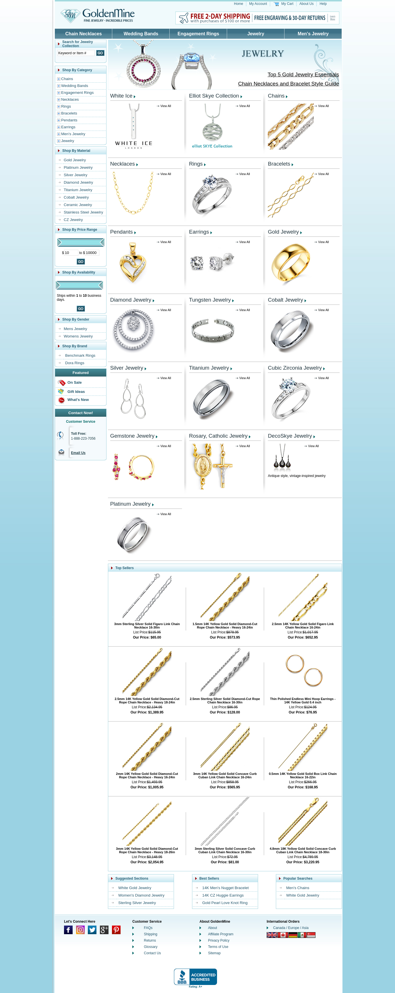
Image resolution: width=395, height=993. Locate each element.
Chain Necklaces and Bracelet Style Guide (288, 84)
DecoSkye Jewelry (290, 436)
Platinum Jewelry (78, 167)
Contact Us (152, 953)
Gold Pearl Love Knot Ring (225, 903)
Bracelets (69, 113)
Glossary (150, 947)
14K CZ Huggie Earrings (223, 895)
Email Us (78, 453)
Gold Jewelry (75, 160)
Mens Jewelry (75, 329)
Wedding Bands (141, 33)
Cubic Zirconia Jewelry (295, 368)
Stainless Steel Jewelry (83, 212)
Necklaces (70, 99)
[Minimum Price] (71, 253)
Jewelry (255, 33)
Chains (67, 79)
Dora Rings (74, 363)
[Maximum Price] (92, 253)
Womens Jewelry (78, 336)
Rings (66, 106)
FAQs (148, 928)
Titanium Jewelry (78, 190)
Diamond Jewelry (78, 182)
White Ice (121, 96)
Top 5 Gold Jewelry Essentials (303, 74)
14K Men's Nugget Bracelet (225, 888)
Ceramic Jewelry (78, 205)
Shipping (150, 934)
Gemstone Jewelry (132, 436)
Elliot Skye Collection (214, 96)
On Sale (74, 382)
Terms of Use (218, 947)
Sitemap (214, 953)
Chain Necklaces (83, 33)
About (212, 928)
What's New (78, 399)
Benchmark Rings (80, 355)
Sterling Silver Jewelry (137, 903)
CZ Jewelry (73, 220)
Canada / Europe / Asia (291, 928)
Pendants (69, 120)
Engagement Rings (198, 33)
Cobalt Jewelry (76, 197)
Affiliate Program (220, 934)
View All (165, 106)
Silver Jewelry (75, 175)
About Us (306, 4)
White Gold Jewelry (134, 888)
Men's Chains (297, 888)
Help (323, 4)
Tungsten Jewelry (210, 300)
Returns (150, 940)
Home (238, 4)
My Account (258, 4)
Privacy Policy (219, 940)
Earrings (68, 127)
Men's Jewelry (313, 33)
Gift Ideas (76, 391)
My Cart (287, 4)
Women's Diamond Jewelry (141, 895)
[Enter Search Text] (76, 53)
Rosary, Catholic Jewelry (218, 436)
